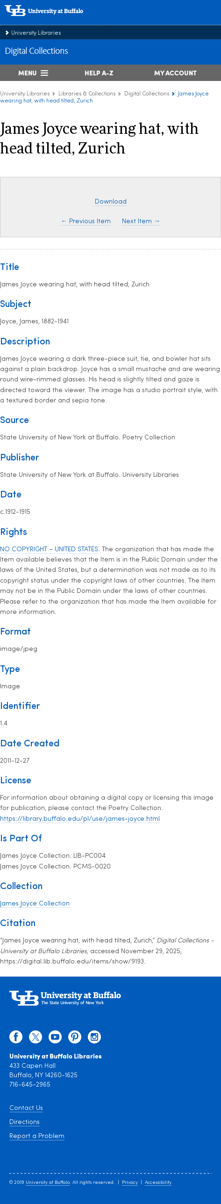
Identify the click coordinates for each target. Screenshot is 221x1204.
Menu (27, 72)
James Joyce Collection (35, 903)
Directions (24, 1122)
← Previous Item (86, 221)
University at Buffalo (48, 1182)
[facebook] (15, 1039)
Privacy (130, 1182)
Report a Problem (36, 1136)
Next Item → (141, 221)
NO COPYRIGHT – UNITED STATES (49, 549)
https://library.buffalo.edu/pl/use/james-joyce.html (80, 819)
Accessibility (158, 1182)
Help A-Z (99, 72)
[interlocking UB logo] (53, 20)
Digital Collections (36, 51)
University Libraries (36, 33)
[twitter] (35, 1039)
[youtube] (55, 1039)
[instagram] (94, 1039)
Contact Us (26, 1108)
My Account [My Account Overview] (175, 72)
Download (111, 201)
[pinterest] (74, 1039)
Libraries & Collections (86, 94)
